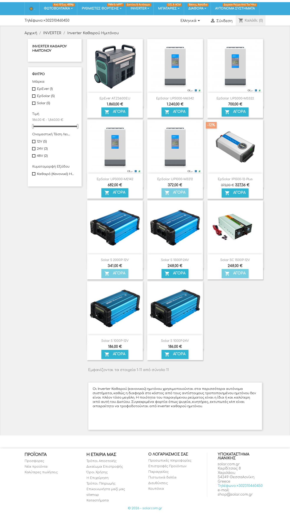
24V (42, 149)
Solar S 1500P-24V (175, 260)
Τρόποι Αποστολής (101, 461)
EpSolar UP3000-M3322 (235, 98)
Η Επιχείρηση (97, 478)
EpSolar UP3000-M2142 (115, 179)
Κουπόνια (156, 488)
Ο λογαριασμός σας (168, 454)
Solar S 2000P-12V (115, 260)
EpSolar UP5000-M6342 (175, 98)
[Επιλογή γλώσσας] (190, 21)
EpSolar (46, 96)
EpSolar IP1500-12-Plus (235, 179)
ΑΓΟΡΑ (114, 112)
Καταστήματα (97, 500)
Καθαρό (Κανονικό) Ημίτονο (56, 174)
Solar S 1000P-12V (115, 340)
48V (42, 156)
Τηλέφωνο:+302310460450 (47, 21)
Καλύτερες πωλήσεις (41, 472)
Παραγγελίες (158, 471)
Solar (43, 103)
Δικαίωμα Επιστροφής (104, 466)
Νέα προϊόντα (36, 466)
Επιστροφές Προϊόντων (167, 466)
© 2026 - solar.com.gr (145, 508)
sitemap (92, 494)
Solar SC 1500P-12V (235, 260)
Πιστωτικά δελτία (162, 477)
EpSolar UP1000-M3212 (175, 179)
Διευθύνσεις (158, 483)
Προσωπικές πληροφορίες (169, 460)
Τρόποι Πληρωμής (100, 483)
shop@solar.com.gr (235, 494)
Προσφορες (34, 461)
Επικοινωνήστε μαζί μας (105, 489)
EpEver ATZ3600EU (114, 98)
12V (42, 141)
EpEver (45, 89)
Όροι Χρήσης (97, 472)
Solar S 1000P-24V (175, 340)
